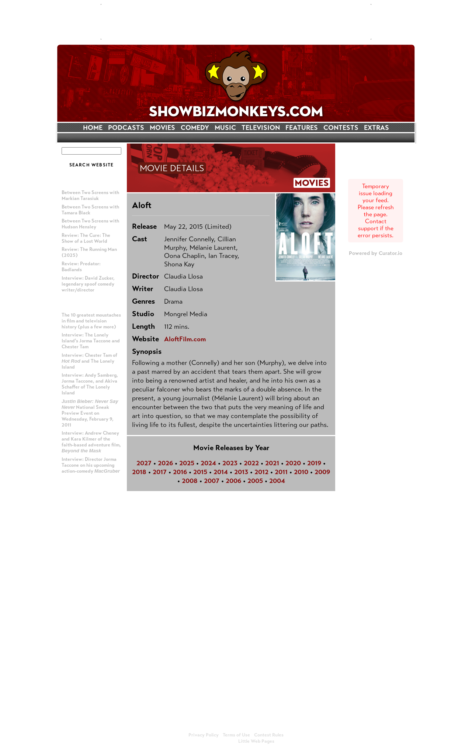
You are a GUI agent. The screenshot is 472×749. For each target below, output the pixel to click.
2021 (272, 463)
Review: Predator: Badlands (81, 267)
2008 (190, 481)
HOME (93, 128)
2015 (200, 472)
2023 (229, 463)
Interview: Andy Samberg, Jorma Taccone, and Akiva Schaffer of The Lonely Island (90, 384)
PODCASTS (126, 128)
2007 (211, 481)
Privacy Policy (203, 735)
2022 (251, 463)
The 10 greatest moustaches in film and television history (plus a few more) (91, 321)
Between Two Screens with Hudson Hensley (90, 224)
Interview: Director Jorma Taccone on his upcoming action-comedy (91, 465)
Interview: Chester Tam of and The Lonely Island (89, 361)
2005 (255, 481)
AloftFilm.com (185, 339)
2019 (314, 463)
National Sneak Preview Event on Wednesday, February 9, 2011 (90, 413)
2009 (322, 472)
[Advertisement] (236, 21)
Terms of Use (236, 735)
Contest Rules (269, 735)
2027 (144, 463)
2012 (261, 472)
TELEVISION (261, 128)
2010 (301, 472)
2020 (293, 463)
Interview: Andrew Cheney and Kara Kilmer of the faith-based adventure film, (91, 441)
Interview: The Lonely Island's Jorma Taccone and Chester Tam (91, 341)
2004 (277, 481)
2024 (208, 463)
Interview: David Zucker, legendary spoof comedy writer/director (88, 284)
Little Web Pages (256, 741)
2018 (139, 472)
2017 (160, 472)
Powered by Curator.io (375, 253)
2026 (165, 463)
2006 (233, 481)
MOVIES (162, 128)
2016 (180, 472)
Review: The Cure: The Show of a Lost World (86, 238)
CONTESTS (340, 128)
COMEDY (195, 128)
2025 (186, 463)
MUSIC (225, 128)
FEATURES (301, 128)
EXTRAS (376, 128)
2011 (281, 472)
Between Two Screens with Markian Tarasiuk (90, 195)
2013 (241, 472)
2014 (221, 472)
